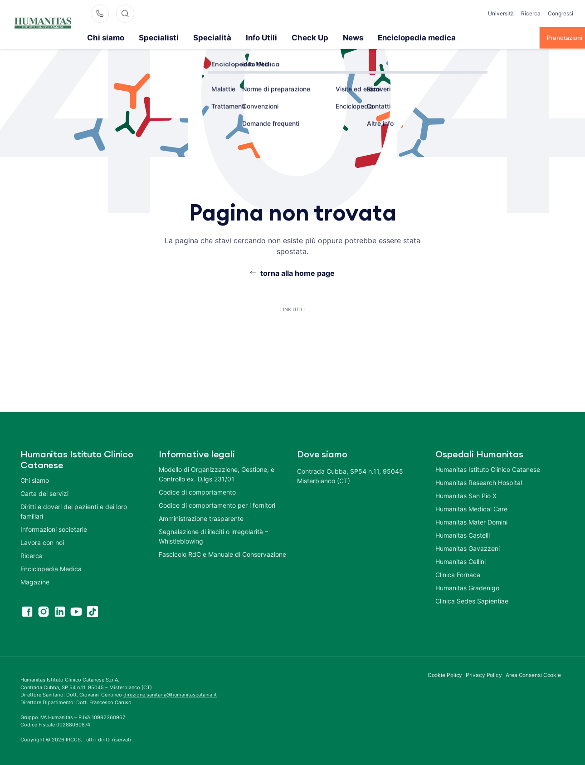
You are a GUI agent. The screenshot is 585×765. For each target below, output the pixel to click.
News (301, 37)
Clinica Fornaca (457, 574)
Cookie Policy (445, 674)
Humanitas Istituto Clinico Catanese (487, 469)
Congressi (560, 13)
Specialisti (143, 37)
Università (501, 13)
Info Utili (224, 37)
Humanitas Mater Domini (471, 521)
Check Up (264, 37)
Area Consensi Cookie (533, 674)
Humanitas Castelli (462, 535)
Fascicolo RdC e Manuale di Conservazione (222, 554)
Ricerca (531, 13)
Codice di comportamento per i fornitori (217, 505)
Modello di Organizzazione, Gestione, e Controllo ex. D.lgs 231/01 (216, 473)
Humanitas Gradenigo (467, 587)
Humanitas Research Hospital (478, 482)
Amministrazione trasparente (201, 518)
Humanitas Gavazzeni (467, 548)
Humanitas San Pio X (466, 495)
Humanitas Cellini (460, 561)
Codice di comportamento (197, 491)
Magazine (34, 581)
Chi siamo (100, 37)
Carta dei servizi (44, 493)
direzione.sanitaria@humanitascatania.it (170, 694)
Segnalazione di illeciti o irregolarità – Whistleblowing (213, 535)
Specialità (184, 37)
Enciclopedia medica (352, 37)
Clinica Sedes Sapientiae (471, 600)
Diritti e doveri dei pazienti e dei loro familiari (73, 511)
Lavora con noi (42, 542)
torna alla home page (297, 272)
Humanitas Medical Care (471, 508)
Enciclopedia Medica (51, 568)
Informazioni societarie (53, 529)
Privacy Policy (484, 674)
